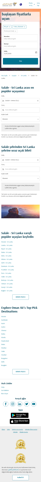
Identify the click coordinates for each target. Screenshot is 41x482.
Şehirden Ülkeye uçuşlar (31, 429)
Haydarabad (5, 341)
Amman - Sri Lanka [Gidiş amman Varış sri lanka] (7, 284)
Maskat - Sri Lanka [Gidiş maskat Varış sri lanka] (7, 242)
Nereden (7, 36)
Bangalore (4, 358)
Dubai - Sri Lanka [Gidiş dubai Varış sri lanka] (6, 252)
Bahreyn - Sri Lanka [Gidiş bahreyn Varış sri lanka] (7, 280)
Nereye (6, 44)
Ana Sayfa (4, 76)
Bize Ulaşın (4, 393)
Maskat (3, 316)
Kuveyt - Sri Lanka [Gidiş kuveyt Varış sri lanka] (6, 287)
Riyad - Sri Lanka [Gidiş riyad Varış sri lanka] (6, 249)
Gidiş (5, 51)
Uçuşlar (14, 76)
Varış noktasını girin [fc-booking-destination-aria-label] (10, 46)
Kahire (3, 327)
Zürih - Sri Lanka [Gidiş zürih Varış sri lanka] (6, 263)
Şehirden (15, 432)
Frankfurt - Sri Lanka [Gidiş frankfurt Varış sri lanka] (7, 270)
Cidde (3, 351)
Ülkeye (3, 429)
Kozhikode (4, 320)
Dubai (3, 344)
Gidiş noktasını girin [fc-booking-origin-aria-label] (10, 39)
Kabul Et (20, 477)
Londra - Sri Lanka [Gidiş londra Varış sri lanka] (6, 245)
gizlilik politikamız (13, 470)
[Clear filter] (38, 100)
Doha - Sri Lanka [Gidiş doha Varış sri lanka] (6, 256)
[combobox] (20, 100)
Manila (3, 337)
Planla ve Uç (32, 4)
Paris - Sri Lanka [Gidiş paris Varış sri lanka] (6, 273)
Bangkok (3, 365)
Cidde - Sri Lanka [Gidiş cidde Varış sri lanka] (6, 277)
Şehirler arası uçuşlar (17, 429)
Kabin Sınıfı (4, 114)
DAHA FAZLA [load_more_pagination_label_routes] (20, 297)
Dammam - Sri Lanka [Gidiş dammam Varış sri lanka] (7, 266)
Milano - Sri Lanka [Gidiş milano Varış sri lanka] (6, 259)
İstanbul (3, 355)
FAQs (2, 387)
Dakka (3, 334)
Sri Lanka (24, 76)
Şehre (8, 429)
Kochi (3, 323)
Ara (20, 61)
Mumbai (3, 348)
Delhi (2, 362)
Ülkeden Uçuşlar (24, 432)
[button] (19, 27)
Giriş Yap (38, 4)
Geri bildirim (5, 390)
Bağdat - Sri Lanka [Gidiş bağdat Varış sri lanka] (6, 291)
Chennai (3, 330)
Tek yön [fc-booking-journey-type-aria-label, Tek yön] (6, 27)
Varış (2, 105)
